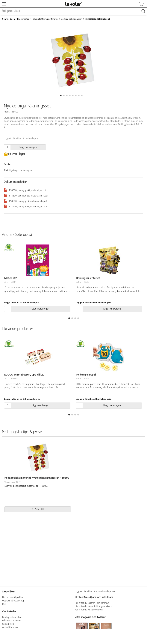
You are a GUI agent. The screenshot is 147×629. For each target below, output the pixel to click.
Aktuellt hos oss (10, 627)
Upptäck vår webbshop (13, 601)
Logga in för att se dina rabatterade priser (95, 591)
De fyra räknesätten (71, 19)
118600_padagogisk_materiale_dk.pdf (25, 201)
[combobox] (73, 11)
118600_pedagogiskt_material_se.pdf (25, 190)
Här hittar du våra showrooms (89, 610)
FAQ (4, 604)
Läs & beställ (37, 509)
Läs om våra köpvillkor (13, 597)
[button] (61, 95)
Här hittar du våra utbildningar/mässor (93, 606)
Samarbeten (8, 624)
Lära (12, 19)
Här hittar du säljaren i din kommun (92, 603)
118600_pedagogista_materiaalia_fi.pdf (26, 195)
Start (5, 19)
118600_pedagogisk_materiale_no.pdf (25, 206)
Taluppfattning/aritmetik (44, 19)
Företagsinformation (12, 617)
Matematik (23, 19)
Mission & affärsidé (11, 621)
